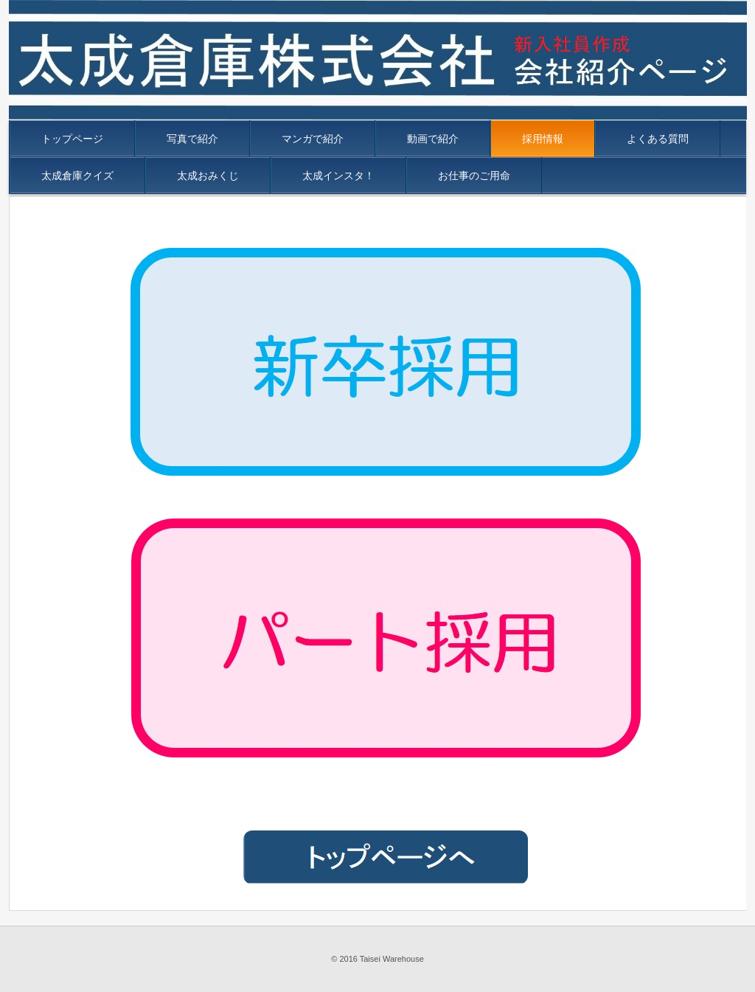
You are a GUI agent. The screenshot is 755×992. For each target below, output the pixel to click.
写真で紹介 (192, 139)
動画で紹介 (433, 139)
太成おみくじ (208, 175)
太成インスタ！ (338, 175)
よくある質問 (658, 139)
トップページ (72, 139)
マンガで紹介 (313, 139)
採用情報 (542, 139)
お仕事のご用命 (474, 175)
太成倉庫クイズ (77, 175)
